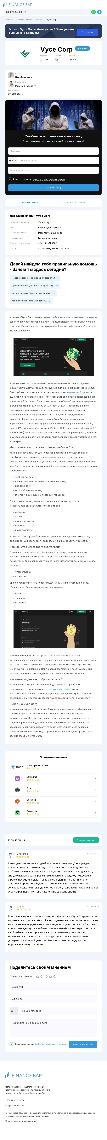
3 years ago (15, 93)
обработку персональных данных (48, 180)
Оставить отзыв (86, 842)
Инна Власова (23, 77)
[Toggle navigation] (100, 4)
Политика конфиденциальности (20, 1124)
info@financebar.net (14, 1108)
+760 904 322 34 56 (15, 1103)
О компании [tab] (30, 204)
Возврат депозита (15, 12)
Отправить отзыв (83, 1047)
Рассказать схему (53, 189)
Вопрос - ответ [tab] (77, 204)
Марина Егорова (25, 86)
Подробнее (87, 32)
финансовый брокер (78, 394)
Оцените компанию (21, 979)
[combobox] (12, 161)
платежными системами (57, 691)
